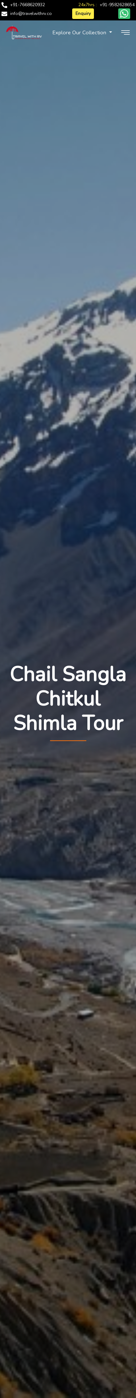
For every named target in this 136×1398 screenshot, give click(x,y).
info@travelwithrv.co (31, 13)
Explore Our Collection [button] (80, 32)
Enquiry (83, 13)
